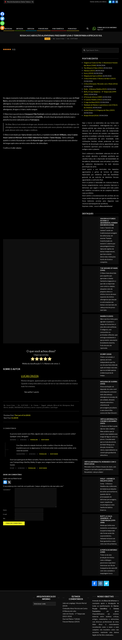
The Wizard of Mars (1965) (93, 68)
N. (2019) (15, 418)
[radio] (33, 359)
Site (4, 518)
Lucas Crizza (30, 375)
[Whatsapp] (2, 23)
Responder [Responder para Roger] (43, 468)
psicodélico (45, 407)
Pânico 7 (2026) (74, 619)
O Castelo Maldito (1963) (93, 100)
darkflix (11, 407)
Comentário (7, 489)
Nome (5, 510)
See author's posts (31, 392)
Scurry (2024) (88, 73)
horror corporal (36, 407)
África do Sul (57, 405)
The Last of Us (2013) (22, 415)
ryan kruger (54, 407)
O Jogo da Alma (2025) (92, 102)
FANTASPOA (19, 407)
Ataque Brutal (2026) (91, 115)
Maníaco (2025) (89, 71)
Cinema (47, 38)
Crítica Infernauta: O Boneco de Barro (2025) (100, 78)
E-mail (5, 514)
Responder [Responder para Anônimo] (45, 439)
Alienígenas (66, 405)
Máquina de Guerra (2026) (93, 76)
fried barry (27, 407)
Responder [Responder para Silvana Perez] (54, 454)
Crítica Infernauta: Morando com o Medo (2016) (101, 84)
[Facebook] (2, 14)
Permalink (34, 439)
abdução (50, 405)
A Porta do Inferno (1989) (93, 97)
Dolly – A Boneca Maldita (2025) (95, 89)
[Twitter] (2, 18)
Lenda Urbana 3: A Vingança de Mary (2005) (99, 110)
